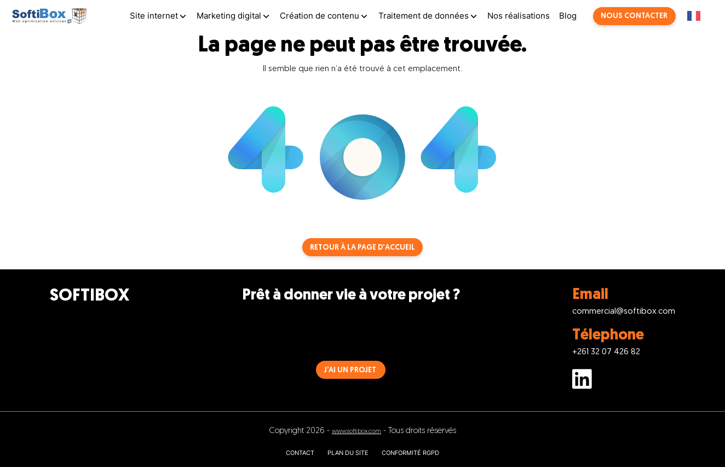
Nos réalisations (518, 15)
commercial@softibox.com (623, 312)
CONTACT (300, 453)
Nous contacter (634, 16)
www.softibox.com (356, 432)
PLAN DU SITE (348, 453)
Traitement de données (423, 15)
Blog (568, 15)
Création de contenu (319, 15)
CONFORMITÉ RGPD (410, 453)
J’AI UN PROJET (350, 370)
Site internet (154, 15)
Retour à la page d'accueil (362, 247)
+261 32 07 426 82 (606, 352)
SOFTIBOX (89, 296)
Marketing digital (229, 15)
